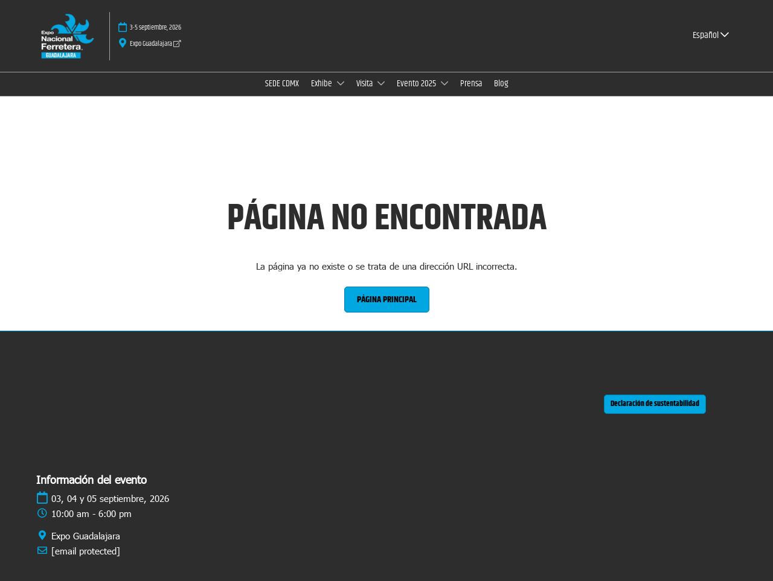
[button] (386, 300)
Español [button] (711, 35)
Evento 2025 (417, 83)
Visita (365, 83)
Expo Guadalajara (155, 43)
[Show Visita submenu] (381, 83)
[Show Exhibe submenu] (340, 83)
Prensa (471, 83)
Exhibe (322, 83)
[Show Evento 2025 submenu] (444, 83)
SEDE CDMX (282, 83)
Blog (501, 83)
